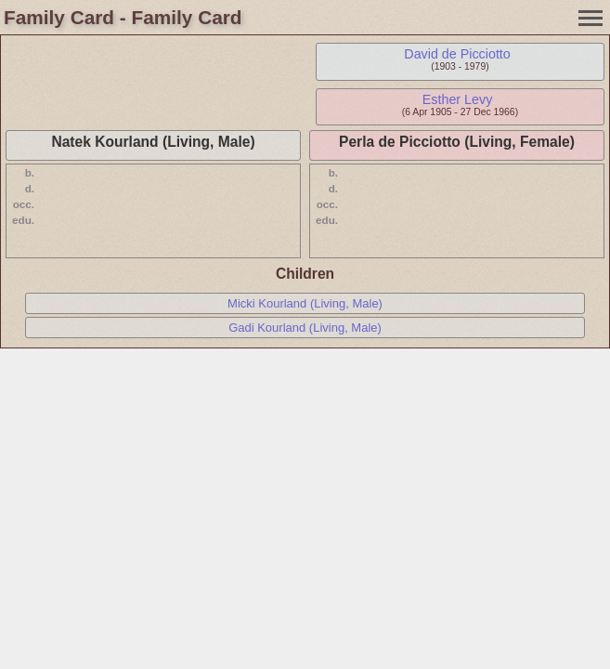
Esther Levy (457, 99)
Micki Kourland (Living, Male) (305, 303)
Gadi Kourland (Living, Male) (305, 327)
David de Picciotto (457, 53)
